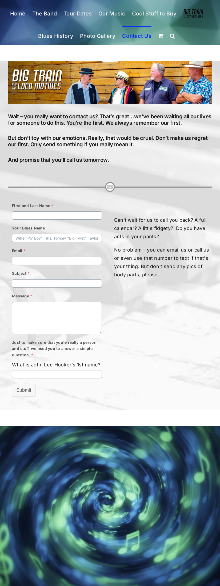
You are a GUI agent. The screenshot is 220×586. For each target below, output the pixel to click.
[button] (172, 35)
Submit (23, 390)
